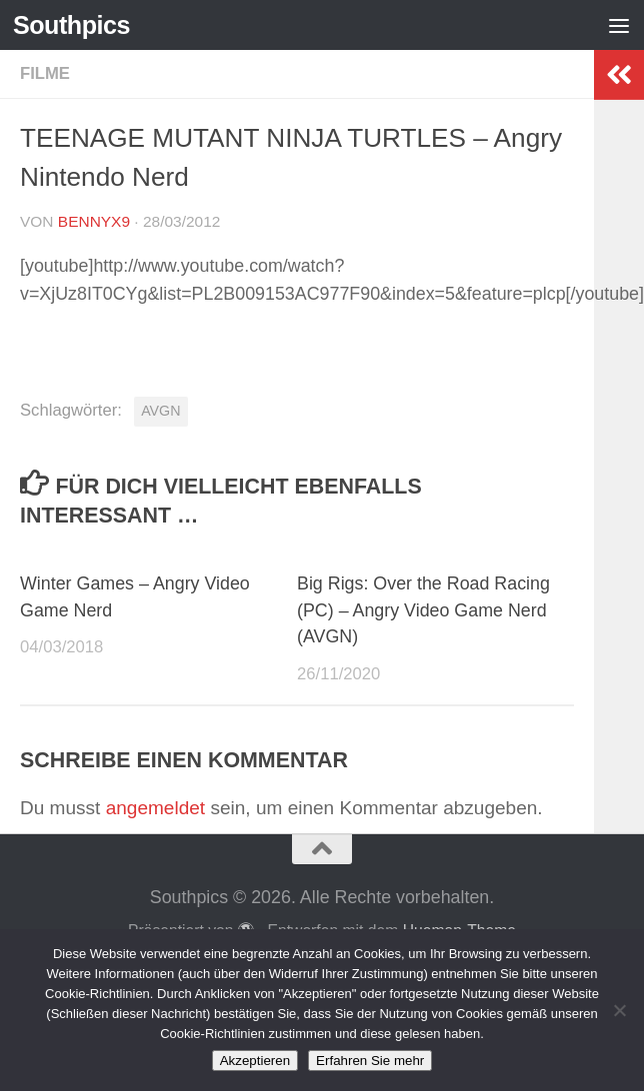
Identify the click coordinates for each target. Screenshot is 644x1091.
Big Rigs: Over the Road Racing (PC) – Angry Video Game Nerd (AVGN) (423, 610)
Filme (45, 73)
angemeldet (155, 807)
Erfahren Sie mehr (370, 1060)
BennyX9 (94, 221)
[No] (619, 1010)
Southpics (71, 25)
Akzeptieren (255, 1060)
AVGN (160, 411)
